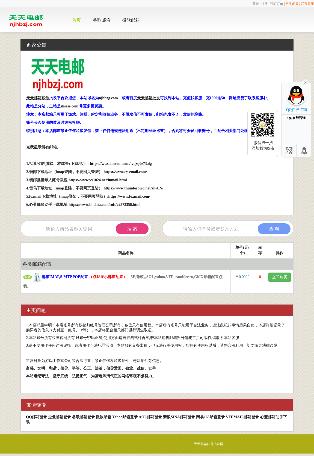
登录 (255, 4)
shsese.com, (70, 106)
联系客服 (307, 4)
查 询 (274, 228)
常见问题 (292, 4)
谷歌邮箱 (101, 20)
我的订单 (276, 4)
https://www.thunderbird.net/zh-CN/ (134, 188)
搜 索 (132, 228)
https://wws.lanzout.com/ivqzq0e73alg (121, 164)
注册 (264, 4)
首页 (76, 20)
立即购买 (279, 277)
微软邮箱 (131, 20)
